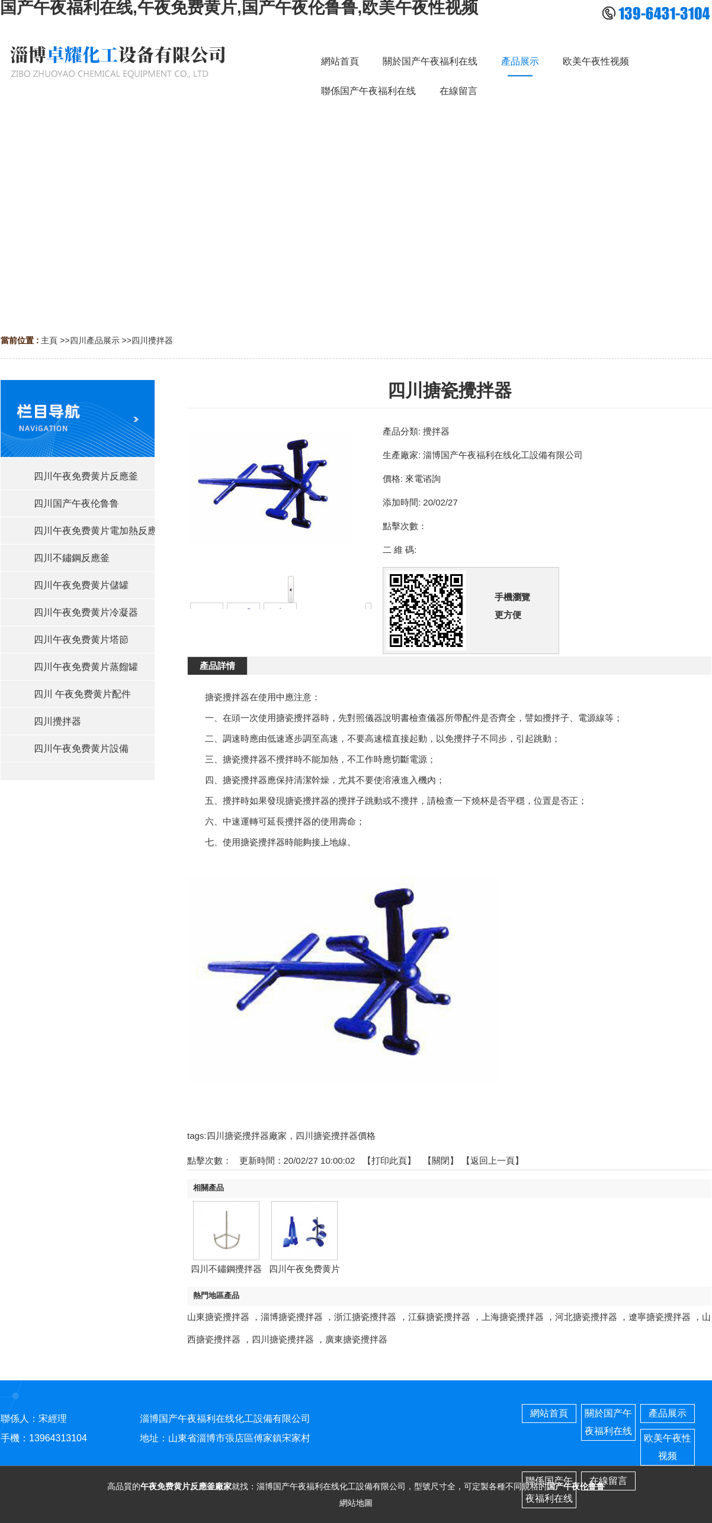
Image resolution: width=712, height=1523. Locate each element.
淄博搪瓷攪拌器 (292, 1317)
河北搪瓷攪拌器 (586, 1317)
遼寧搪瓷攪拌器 (659, 1317)
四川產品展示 (95, 340)
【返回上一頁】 (492, 1160)
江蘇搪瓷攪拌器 (439, 1317)
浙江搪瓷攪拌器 (365, 1317)
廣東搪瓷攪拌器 (356, 1339)
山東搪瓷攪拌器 (218, 1317)
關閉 (441, 1160)
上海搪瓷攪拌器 (513, 1317)
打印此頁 (389, 1160)
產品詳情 (217, 666)
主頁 (49, 340)
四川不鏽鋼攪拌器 (226, 1269)
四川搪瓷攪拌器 (283, 1339)
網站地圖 (356, 1503)
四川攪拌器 (152, 340)
